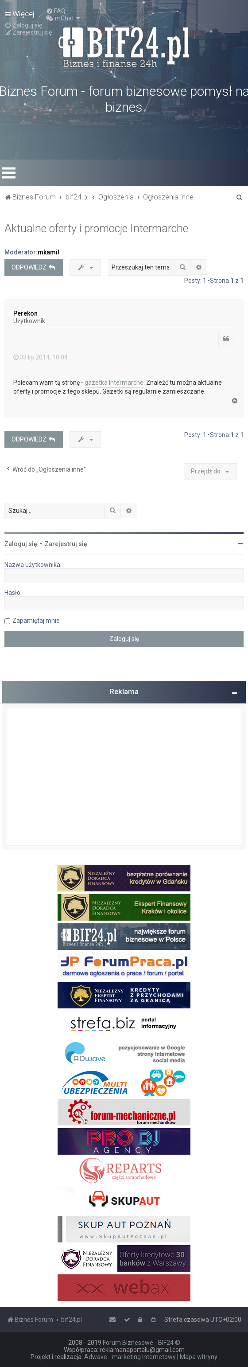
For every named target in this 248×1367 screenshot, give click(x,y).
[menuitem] (56, 11)
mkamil (48, 252)
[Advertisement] (124, 777)
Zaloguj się (20, 543)
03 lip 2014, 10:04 (40, 357)
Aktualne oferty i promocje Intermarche (96, 228)
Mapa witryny (198, 1356)
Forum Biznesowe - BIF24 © (141, 1342)
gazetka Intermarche (114, 382)
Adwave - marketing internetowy (130, 1356)
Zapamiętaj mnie (36, 620)
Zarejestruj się (66, 543)
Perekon (25, 313)
